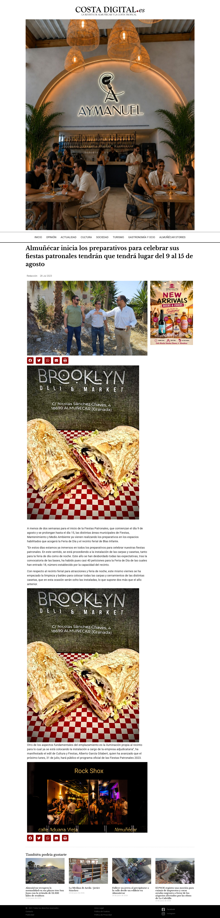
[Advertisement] (171, 392)
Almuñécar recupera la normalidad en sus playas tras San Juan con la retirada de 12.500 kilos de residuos (45, 891)
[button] (30, 360)
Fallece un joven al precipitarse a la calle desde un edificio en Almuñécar (130, 890)
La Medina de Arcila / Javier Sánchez (84, 889)
